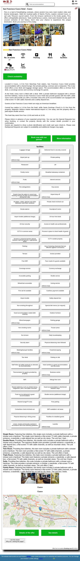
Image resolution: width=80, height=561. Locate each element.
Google (29, 556)
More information (64, 138)
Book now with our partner (39, 138)
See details (53, 533)
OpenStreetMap (72, 526)
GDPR (41, 558)
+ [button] (6, 497)
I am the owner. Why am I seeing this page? (15, 540)
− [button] (6, 501)
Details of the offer (27, 533)
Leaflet (64, 526)
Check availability (15, 76)
